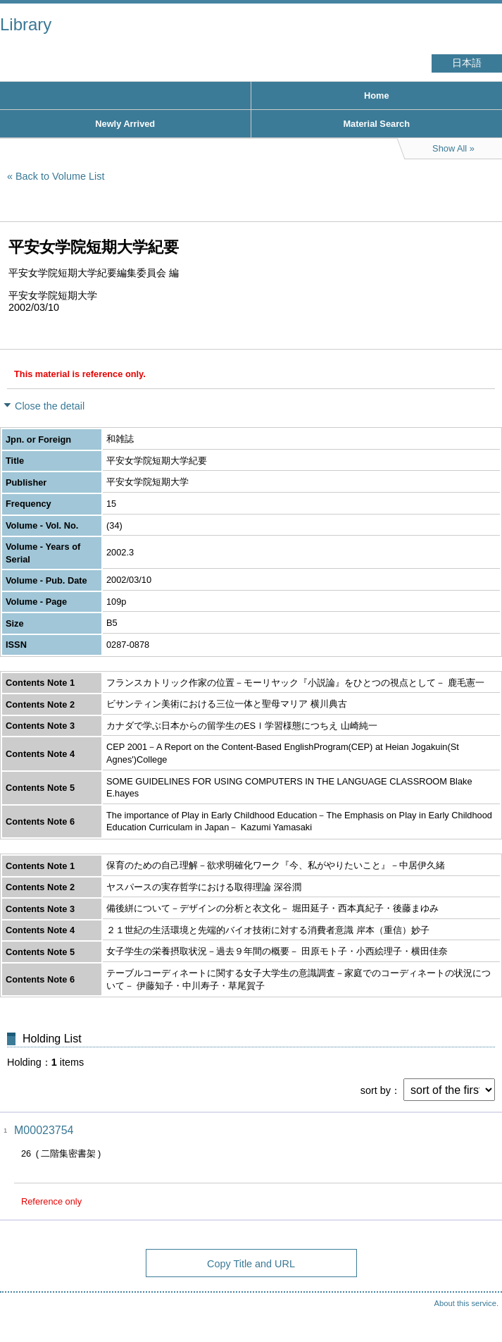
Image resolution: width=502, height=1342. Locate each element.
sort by (375, 1090)
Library (25, 24)
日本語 (467, 63)
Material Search (376, 123)
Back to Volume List (59, 176)
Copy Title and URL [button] (251, 1263)
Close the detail (49, 406)
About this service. (466, 1303)
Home (376, 95)
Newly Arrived (125, 123)
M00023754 (44, 1130)
